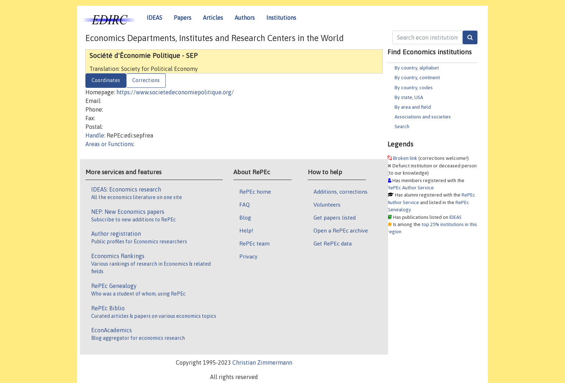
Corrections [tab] (146, 80)
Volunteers (327, 204)
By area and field (413, 107)
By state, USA (409, 97)
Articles (213, 17)
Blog (245, 217)
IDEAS (154, 17)
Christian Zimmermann (262, 362)
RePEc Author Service (410, 187)
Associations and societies (423, 117)
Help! (246, 230)
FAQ (244, 204)
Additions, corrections (340, 191)
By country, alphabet (417, 68)
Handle (94, 135)
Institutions (281, 17)
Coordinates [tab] (106, 80)
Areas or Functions (109, 144)
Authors (245, 17)
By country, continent (417, 77)
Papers (182, 17)
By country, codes (414, 87)
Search (402, 126)
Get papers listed (334, 217)
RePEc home (255, 191)
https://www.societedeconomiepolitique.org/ (175, 92)
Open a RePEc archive (340, 230)
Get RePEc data (332, 243)
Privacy (248, 256)
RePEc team (254, 243)
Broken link (405, 158)
